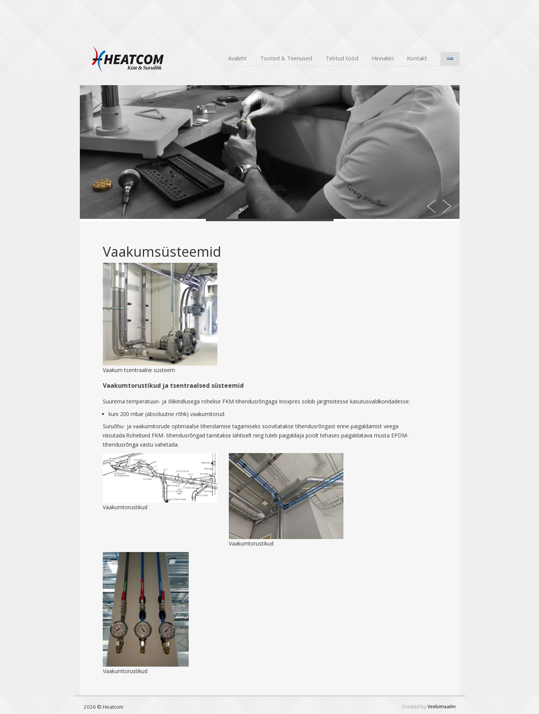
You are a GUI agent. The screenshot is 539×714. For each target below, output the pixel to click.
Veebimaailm (441, 706)
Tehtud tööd (341, 58)
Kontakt (417, 58)
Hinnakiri (382, 58)
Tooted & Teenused (286, 58)
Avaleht (237, 58)
